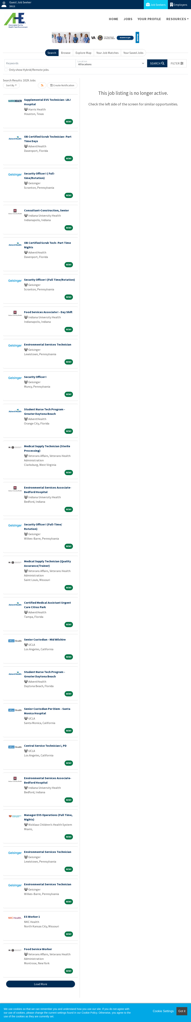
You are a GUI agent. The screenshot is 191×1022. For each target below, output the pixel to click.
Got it (181, 1011)
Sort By (10, 85)
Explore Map (83, 53)
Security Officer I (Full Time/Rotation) (49, 279)
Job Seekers (156, 4)
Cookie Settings (163, 1011)
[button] (177, 63)
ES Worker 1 (32, 916)
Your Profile (149, 19)
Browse (66, 53)
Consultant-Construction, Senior (46, 210)
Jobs (128, 19)
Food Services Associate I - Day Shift (48, 312)
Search (52, 53)
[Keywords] (40, 63)
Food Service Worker (38, 949)
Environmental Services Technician (47, 344)
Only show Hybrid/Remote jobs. (29, 70)
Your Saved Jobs (133, 53)
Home (113, 19)
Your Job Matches (107, 53)
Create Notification (62, 85)
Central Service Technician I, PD (45, 745)
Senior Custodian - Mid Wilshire (45, 639)
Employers (178, 4)
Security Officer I (35, 377)
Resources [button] (176, 19)
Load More (40, 984)
